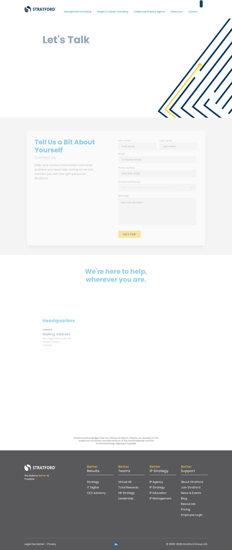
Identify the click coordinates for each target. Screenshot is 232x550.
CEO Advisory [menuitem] (96, 493)
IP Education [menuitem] (158, 493)
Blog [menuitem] (184, 498)
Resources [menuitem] (176, 7)
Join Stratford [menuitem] (190, 487)
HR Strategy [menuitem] (126, 493)
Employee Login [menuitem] (192, 515)
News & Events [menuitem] (191, 493)
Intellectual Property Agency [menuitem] (149, 7)
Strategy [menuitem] (93, 482)
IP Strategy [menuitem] (157, 487)
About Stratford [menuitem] (192, 482)
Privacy (51, 544)
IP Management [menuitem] (160, 498)
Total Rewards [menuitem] (128, 487)
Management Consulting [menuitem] (77, 7)
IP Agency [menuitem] (156, 482)
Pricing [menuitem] (185, 509)
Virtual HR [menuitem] (125, 482)
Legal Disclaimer (34, 544)
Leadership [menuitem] (125, 498)
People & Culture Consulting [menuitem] (112, 7)
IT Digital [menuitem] (93, 487)
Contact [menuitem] (193, 7)
